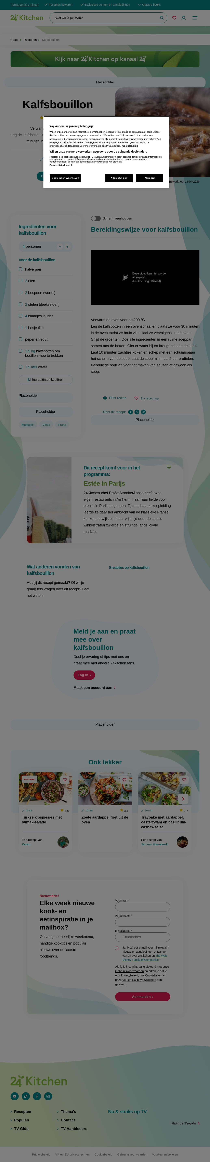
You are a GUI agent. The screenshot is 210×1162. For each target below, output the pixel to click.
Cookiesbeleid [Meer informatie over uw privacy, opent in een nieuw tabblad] (130, 146)
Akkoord (150, 178)
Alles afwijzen (119, 178)
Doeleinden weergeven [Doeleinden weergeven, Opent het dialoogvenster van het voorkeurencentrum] (65, 178)
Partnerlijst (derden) (61, 165)
